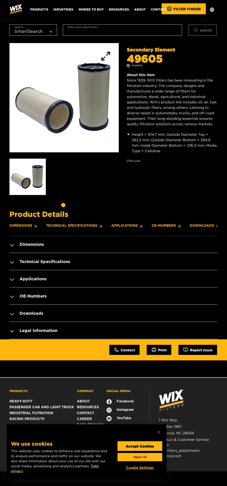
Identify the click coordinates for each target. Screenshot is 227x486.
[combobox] (122, 30)
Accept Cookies (140, 446)
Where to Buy (91, 9)
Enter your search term (82, 27)
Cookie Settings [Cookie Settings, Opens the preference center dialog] (140, 468)
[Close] (159, 432)
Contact (159, 9)
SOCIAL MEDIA (119, 391)
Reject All (139, 457)
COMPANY (85, 391)
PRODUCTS (18, 391)
